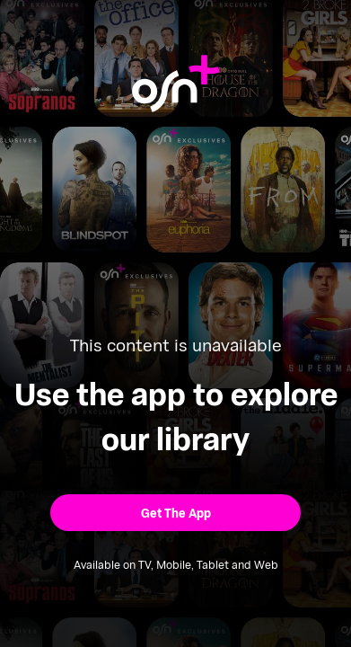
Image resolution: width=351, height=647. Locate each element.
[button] (175, 512)
